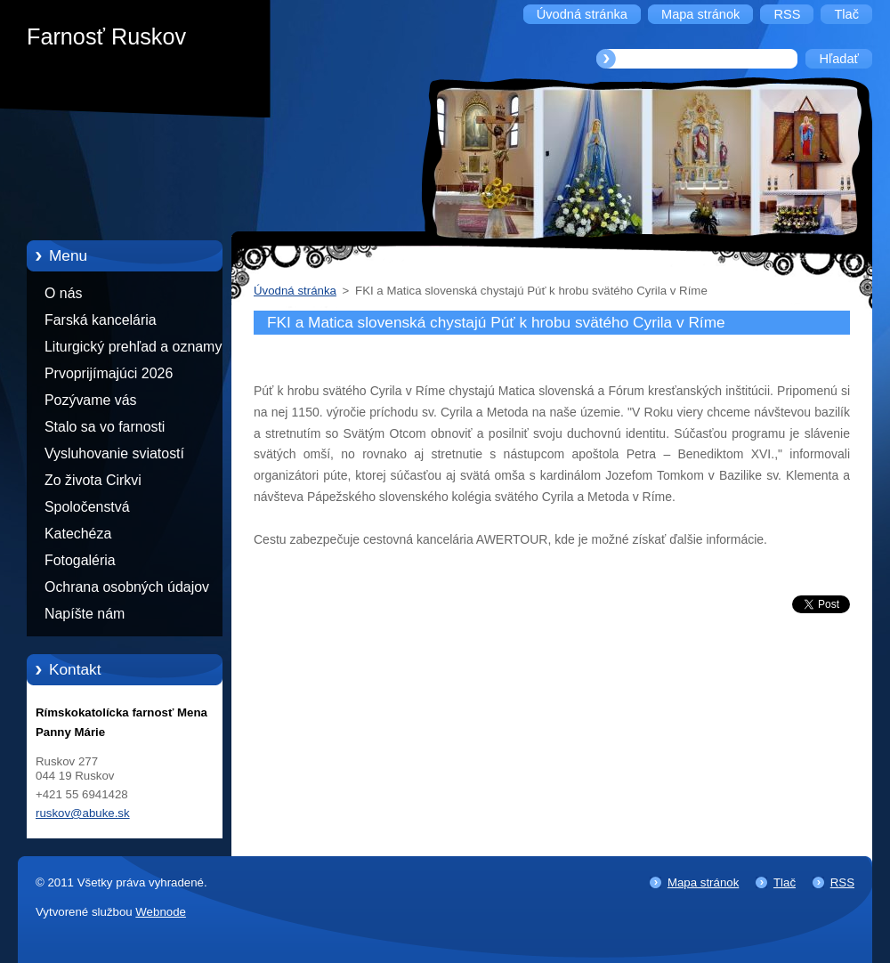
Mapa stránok (703, 882)
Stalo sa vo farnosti (104, 426)
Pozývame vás (90, 400)
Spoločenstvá (87, 506)
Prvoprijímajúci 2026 (108, 373)
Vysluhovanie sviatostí (114, 453)
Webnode (160, 911)
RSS (842, 882)
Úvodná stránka (295, 290)
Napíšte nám (84, 613)
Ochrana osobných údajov (126, 587)
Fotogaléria (80, 560)
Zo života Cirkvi (93, 480)
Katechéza (77, 533)
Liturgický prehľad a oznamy (133, 346)
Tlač (784, 882)
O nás (63, 293)
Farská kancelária (100, 320)
